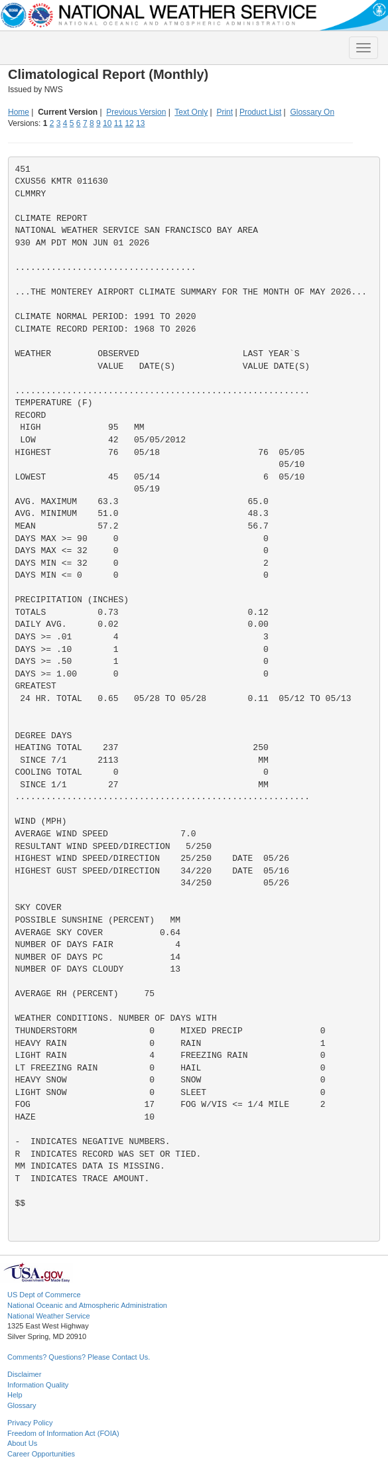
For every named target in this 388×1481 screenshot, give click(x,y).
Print (224, 112)
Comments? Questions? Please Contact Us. (78, 1357)
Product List (260, 112)
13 (140, 123)
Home (18, 112)
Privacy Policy (29, 1423)
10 (107, 123)
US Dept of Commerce (44, 1295)
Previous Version (136, 112)
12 (129, 123)
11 (118, 123)
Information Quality (37, 1385)
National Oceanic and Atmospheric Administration (87, 1305)
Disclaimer (24, 1374)
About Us (22, 1443)
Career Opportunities (41, 1454)
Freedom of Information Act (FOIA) (63, 1433)
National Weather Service (48, 1316)
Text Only (191, 112)
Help (15, 1395)
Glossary (21, 1405)
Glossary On (312, 112)
